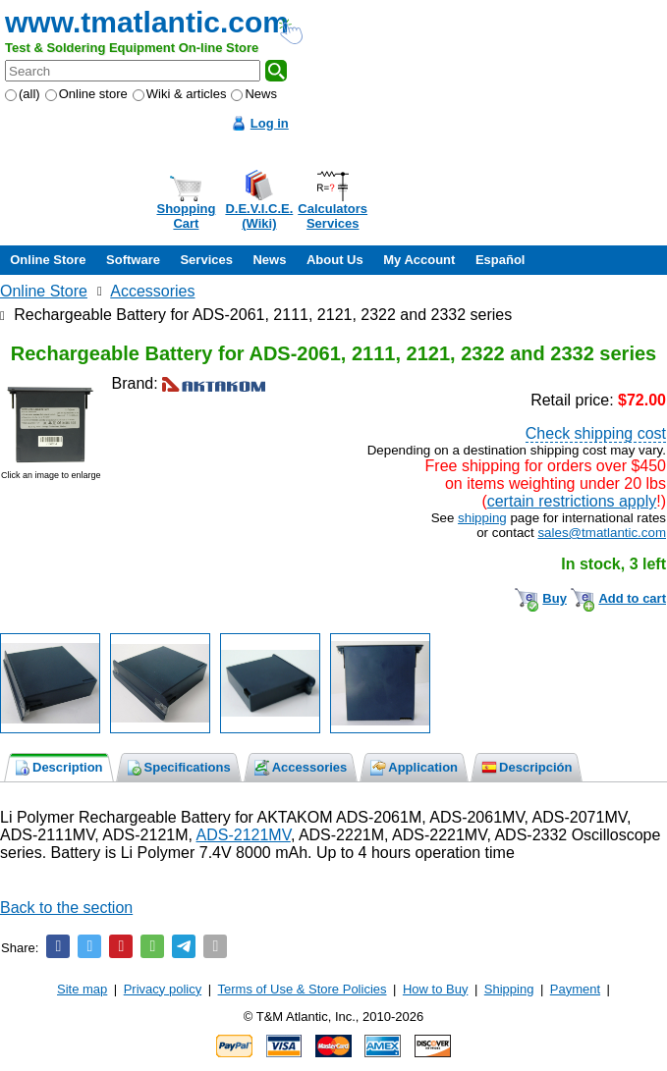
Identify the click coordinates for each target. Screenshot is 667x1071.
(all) (22, 93)
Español (500, 259)
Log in (269, 123)
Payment (575, 989)
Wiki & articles (180, 93)
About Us (334, 259)
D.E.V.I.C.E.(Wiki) (259, 216)
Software (133, 259)
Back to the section (66, 907)
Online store (86, 93)
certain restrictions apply (572, 501)
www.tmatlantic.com (147, 22)
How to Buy (435, 989)
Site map (82, 989)
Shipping (509, 989)
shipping (482, 517)
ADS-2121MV (243, 835)
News (254, 93)
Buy (554, 598)
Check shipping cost (596, 433)
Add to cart (632, 598)
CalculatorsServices (332, 216)
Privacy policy (162, 989)
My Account (419, 259)
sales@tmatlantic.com (601, 532)
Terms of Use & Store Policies (302, 989)
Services (206, 259)
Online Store (47, 259)
